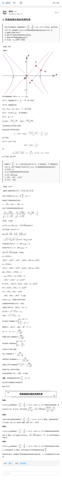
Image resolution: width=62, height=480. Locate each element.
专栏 (14, 3)
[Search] (21, 3)
